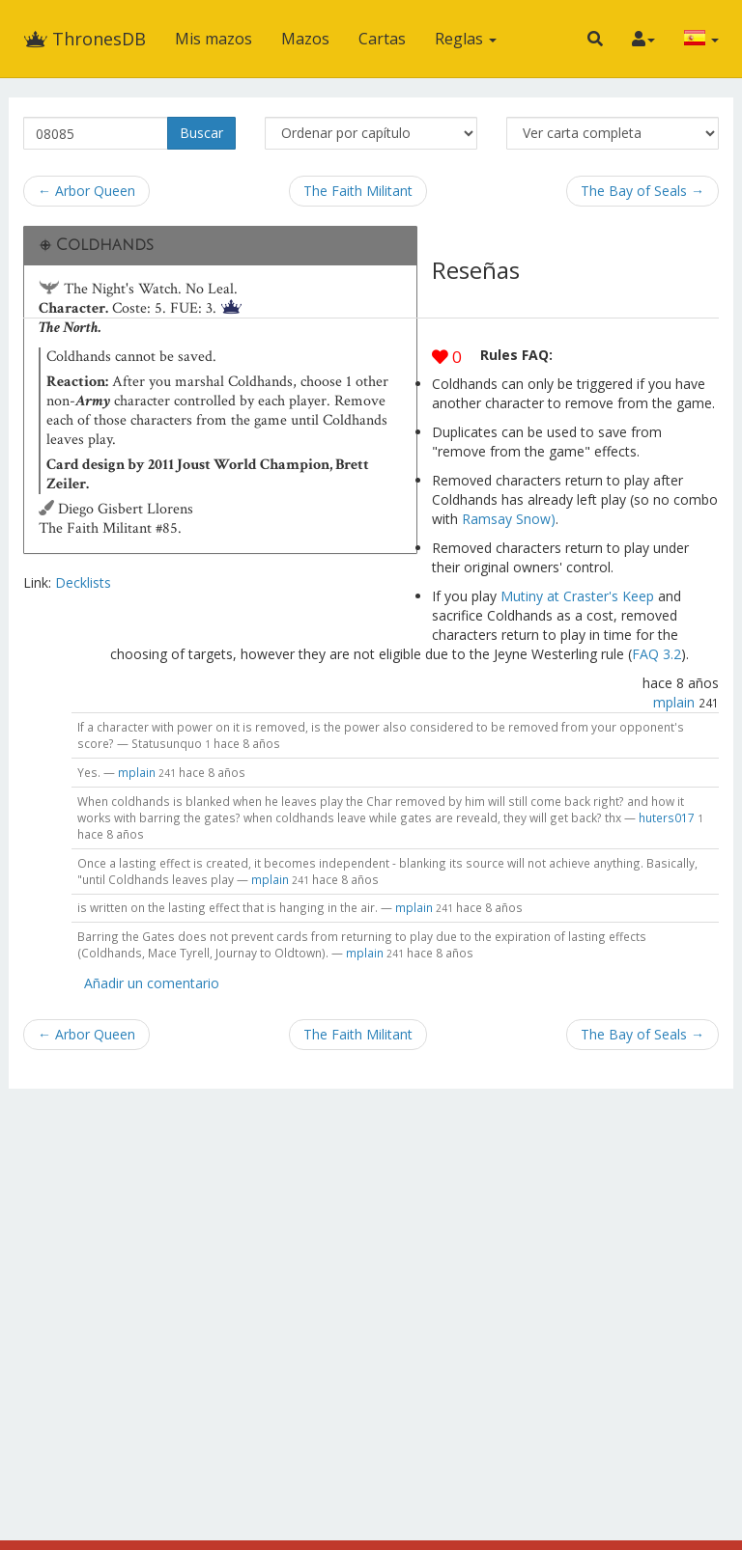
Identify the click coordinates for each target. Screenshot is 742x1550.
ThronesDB (84, 38)
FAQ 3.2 (656, 654)
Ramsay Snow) (509, 519)
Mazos (305, 38)
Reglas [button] (466, 38)
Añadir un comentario (151, 983)
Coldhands (105, 245)
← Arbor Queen (86, 190)
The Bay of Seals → (642, 190)
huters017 (667, 817)
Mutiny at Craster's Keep (577, 596)
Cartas (382, 38)
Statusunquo (166, 743)
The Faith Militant (358, 190)
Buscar (201, 133)
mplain (674, 702)
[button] (595, 38)
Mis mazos (213, 38)
